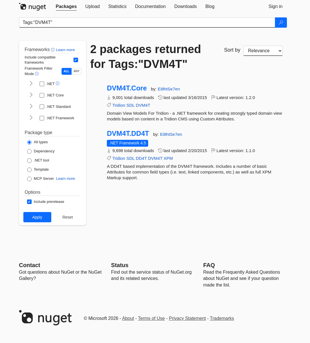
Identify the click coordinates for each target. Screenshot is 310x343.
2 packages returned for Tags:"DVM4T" (145, 56)
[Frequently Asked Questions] (209, 265)
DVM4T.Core (127, 88)
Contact (29, 265)
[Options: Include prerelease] (46, 201)
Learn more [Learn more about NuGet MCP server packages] (65, 178)
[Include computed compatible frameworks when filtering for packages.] (75, 59)
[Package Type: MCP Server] (40, 178)
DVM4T (143, 105)
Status (120, 265)
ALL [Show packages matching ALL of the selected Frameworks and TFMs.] (66, 71)
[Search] (281, 22)
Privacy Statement (187, 318)
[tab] (66, 6)
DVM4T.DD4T (128, 133)
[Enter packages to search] (147, 22)
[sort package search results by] (263, 51)
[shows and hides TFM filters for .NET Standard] (31, 106)
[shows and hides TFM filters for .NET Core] (31, 95)
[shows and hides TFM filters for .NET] (31, 84)
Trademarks (222, 318)
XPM (168, 158)
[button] (53, 49)
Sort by (232, 50)
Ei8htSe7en (169, 88)
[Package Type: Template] (38, 169)
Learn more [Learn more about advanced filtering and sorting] (65, 50)
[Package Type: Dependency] (41, 151)
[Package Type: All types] (37, 142)
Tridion (118, 105)
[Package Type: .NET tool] (38, 160)
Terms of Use (151, 318)
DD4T (141, 158)
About (128, 318)
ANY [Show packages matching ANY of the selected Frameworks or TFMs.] (77, 71)
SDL (131, 105)
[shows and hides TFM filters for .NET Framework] (31, 118)
